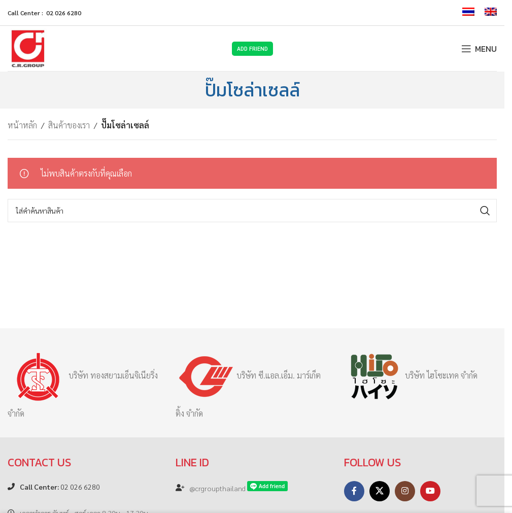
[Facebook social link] (354, 491)
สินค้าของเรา (69, 125)
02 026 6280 (60, 486)
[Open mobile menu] (479, 49)
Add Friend (252, 48)
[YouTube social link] (430, 491)
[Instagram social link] (405, 491)
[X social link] (379, 491)
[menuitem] (468, 12)
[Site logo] (28, 47)
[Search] (252, 210)
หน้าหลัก (22, 125)
